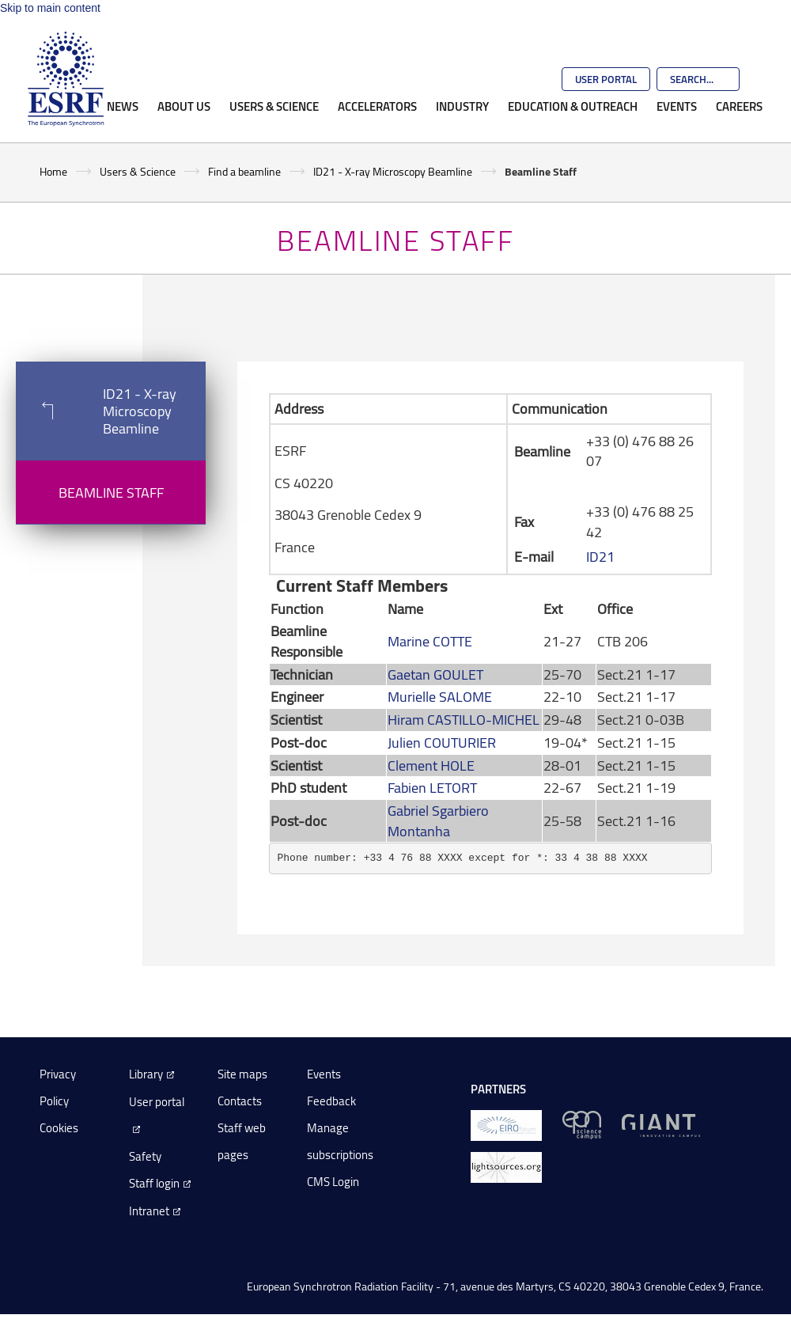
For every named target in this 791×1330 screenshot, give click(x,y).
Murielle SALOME (440, 696)
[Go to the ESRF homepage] (66, 79)
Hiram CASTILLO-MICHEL (463, 719)
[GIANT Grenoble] (661, 1124)
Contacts (240, 1101)
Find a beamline (244, 171)
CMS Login (333, 1181)
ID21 (600, 556)
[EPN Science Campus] (581, 1124)
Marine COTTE (430, 640)
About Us (183, 106)
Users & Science (274, 106)
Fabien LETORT (432, 787)
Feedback (331, 1101)
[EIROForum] (506, 1124)
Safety (145, 1156)
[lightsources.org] (506, 1166)
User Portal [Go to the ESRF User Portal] (606, 79)
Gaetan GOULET (435, 674)
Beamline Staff (111, 492)
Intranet (149, 1211)
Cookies (59, 1128)
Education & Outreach (573, 106)
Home (53, 171)
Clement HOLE (431, 765)
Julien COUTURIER (442, 742)
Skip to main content (50, 8)
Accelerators (377, 106)
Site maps (242, 1074)
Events (677, 106)
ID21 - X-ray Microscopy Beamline (392, 171)
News (122, 106)
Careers (739, 106)
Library (146, 1074)
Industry (462, 106)
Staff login (154, 1183)
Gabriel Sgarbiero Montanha (438, 820)
